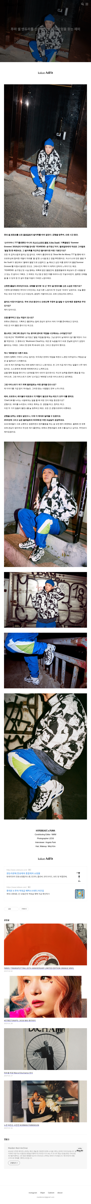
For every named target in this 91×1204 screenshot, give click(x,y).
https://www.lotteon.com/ (17, 887)
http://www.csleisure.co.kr (17, 870)
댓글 (6, 1139)
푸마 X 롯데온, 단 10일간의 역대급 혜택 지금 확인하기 (28, 893)
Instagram (33, 1192)
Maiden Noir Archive (18, 1148)
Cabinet (51, 1192)
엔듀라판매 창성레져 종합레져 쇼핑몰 (23, 873)
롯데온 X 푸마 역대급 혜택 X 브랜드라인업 (25, 890)
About (59, 1192)
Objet (42, 1192)
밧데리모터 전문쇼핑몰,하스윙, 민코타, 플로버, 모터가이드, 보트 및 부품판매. (37, 876)
